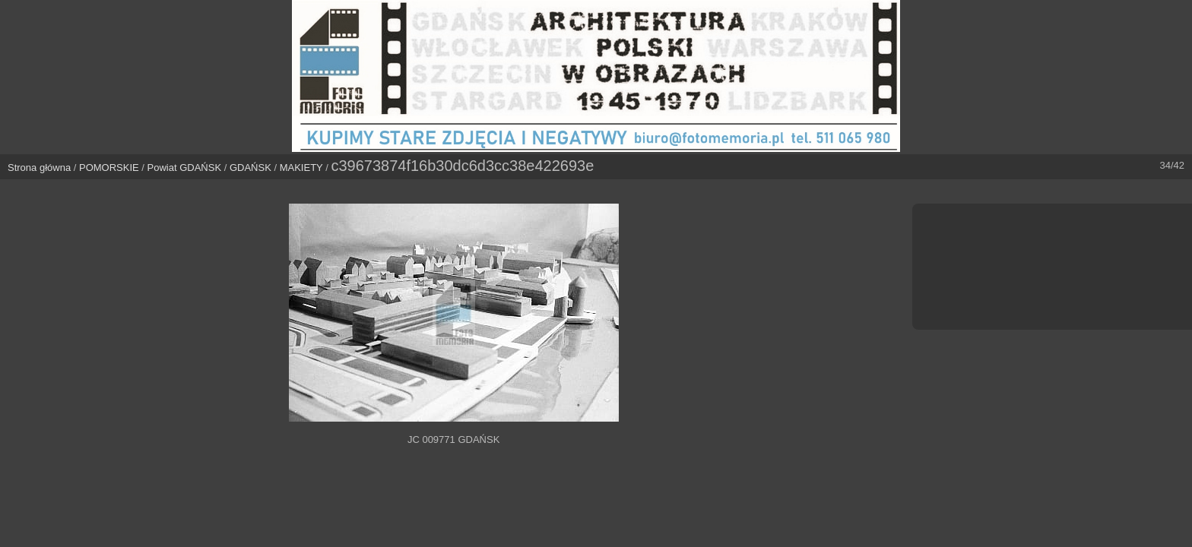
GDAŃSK (250, 167)
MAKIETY (301, 167)
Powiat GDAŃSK (184, 167)
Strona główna (39, 167)
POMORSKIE (109, 167)
